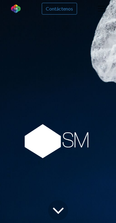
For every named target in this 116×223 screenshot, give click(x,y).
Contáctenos (59, 8)
